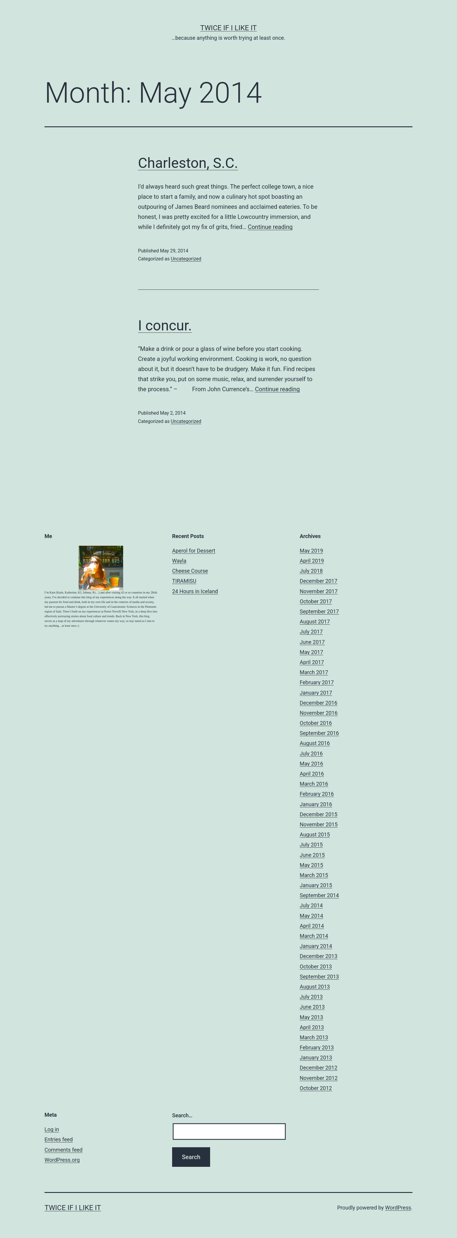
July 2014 (311, 905)
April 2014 (312, 926)
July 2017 (311, 631)
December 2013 (318, 956)
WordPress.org (62, 1160)
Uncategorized (186, 259)
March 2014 (314, 936)
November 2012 (319, 1078)
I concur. (165, 325)
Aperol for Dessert (193, 551)
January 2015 (316, 885)
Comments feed (63, 1150)
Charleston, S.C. (188, 163)
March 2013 (314, 1037)
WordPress (398, 1207)
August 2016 (315, 743)
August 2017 (315, 621)
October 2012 (316, 1088)
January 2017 (316, 693)
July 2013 (311, 997)
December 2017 (318, 581)
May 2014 (311, 916)
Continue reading (270, 226)
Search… (182, 1115)
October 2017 (316, 601)
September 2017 (319, 611)
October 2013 (316, 966)
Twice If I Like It (228, 28)
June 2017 (312, 642)
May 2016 (311, 763)
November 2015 (319, 824)
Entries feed (59, 1139)
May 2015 (311, 865)
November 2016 (319, 713)
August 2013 (315, 987)
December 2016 (318, 703)
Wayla (179, 561)
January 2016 (316, 804)
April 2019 (312, 561)
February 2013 (317, 1047)
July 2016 (311, 753)
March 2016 (314, 784)
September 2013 (319, 976)
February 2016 (317, 794)
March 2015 (314, 875)
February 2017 (317, 682)
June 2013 (312, 1007)
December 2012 (318, 1067)
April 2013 (312, 1027)
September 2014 (319, 895)
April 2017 (312, 662)
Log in (52, 1129)
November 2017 (319, 591)
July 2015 (311, 844)
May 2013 (311, 1017)
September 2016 (319, 733)
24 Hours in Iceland (195, 591)
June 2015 (312, 855)
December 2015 (318, 814)
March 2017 (314, 672)
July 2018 (311, 571)
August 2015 (315, 834)
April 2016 (312, 774)
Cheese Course (190, 571)
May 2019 (311, 551)
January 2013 (316, 1057)
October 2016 (316, 723)
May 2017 (311, 652)
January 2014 (316, 946)
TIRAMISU (184, 581)
